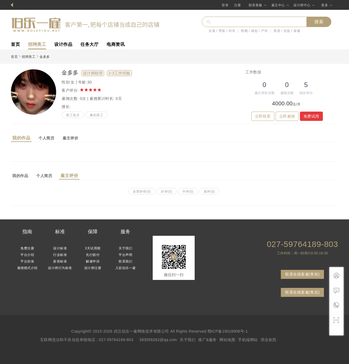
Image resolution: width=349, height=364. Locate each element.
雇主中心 (278, 5)
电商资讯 (116, 44)
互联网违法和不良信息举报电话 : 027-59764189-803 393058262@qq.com (108, 340)
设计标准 (60, 248)
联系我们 (125, 261)
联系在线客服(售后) (302, 292)
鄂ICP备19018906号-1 (227, 331)
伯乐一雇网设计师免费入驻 (38, 5)
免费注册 (27, 248)
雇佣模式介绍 (27, 268)
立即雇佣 (287, 116)
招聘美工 (37, 44)
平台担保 (27, 261)
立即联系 (263, 116)
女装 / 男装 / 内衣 (222, 30)
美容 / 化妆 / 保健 (286, 30)
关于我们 (125, 248)
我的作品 (21, 138)
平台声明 (125, 255)
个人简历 (46, 138)
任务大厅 (89, 44)
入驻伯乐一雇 (125, 268)
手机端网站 (248, 340)
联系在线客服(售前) (302, 274)
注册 (237, 5)
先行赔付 (93, 255)
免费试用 (311, 116)
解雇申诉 (93, 261)
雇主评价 (70, 138)
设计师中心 (302, 5)
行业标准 (60, 255)
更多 (324, 5)
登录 (225, 5)
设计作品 (63, 44)
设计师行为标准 (60, 268)
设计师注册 (92, 268)
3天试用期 (92, 248)
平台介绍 (27, 255)
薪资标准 (60, 261)
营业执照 (268, 340)
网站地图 (227, 340)
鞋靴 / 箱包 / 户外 (254, 30)
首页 (15, 44)
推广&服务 (207, 340)
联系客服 (255, 5)
